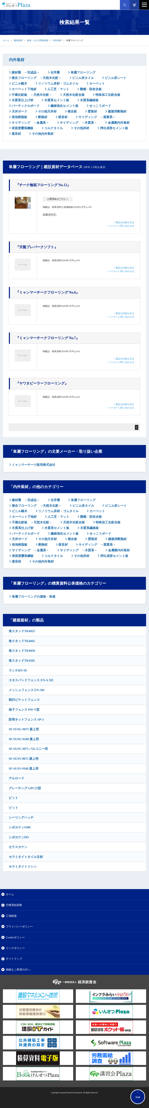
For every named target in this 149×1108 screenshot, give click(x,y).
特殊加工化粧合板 (107, 94)
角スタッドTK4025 (22, 631)
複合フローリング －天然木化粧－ (36, 78)
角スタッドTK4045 (22, 641)
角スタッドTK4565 (22, 660)
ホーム (6, 40)
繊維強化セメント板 (64, 105)
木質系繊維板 (89, 100)
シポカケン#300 (19, 827)
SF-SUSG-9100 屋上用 (24, 739)
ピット (13, 797)
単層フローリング (82, 72)
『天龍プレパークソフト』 (37, 247)
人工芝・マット (58, 89)
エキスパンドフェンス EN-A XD (31, 680)
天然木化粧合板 (73, 94)
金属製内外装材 (118, 122)
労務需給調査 (14, 905)
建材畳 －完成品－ (25, 72)
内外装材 (57, 40)
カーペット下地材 (23, 89)
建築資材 (18, 40)
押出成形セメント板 (113, 128)
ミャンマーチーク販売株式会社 (33, 464)
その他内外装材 (42, 133)
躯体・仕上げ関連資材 (38, 40)
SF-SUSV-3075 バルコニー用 (28, 748)
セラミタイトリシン (23, 866)
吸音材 (62, 117)
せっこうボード (99, 105)
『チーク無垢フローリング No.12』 (43, 185)
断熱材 (42, 117)
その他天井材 (47, 111)
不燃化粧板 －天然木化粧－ (31, 94)
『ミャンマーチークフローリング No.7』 (47, 338)
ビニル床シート (115, 78)
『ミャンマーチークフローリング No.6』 (47, 292)
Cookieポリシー (15, 937)
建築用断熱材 (116, 111)
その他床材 (81, 128)
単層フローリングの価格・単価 (33, 596)
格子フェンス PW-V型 (24, 709)
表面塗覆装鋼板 (22, 128)
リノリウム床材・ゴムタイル (57, 83)
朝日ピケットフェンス (24, 699)
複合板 (72, 111)
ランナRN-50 (18, 670)
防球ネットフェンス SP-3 (26, 719)
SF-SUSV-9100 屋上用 (23, 768)
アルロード (16, 778)
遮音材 (16, 133)
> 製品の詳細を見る (124, 222)
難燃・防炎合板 (90, 89)
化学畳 (55, 72)
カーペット (96, 83)
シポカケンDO (19, 837)
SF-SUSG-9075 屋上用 (24, 729)
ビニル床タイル (82, 78)
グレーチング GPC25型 (25, 788)
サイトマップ (14, 958)
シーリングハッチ (21, 817)
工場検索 (11, 915)
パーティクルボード (25, 105)
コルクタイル (53, 128)
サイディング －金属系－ (30, 122)
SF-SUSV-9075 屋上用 (23, 758)
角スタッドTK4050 (22, 650)
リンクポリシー (15, 948)
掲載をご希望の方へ (18, 969)
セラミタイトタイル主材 (26, 856)
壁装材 (92, 111)
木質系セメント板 (56, 100)
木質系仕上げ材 (22, 100)
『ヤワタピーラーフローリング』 (42, 383)
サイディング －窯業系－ (97, 117)
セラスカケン (18, 847)
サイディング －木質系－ (78, 122)
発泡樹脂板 (19, 117)
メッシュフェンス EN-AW (27, 690)
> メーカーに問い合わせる (120, 226)
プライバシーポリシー (19, 926)
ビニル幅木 (19, 83)
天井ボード (19, 111)
